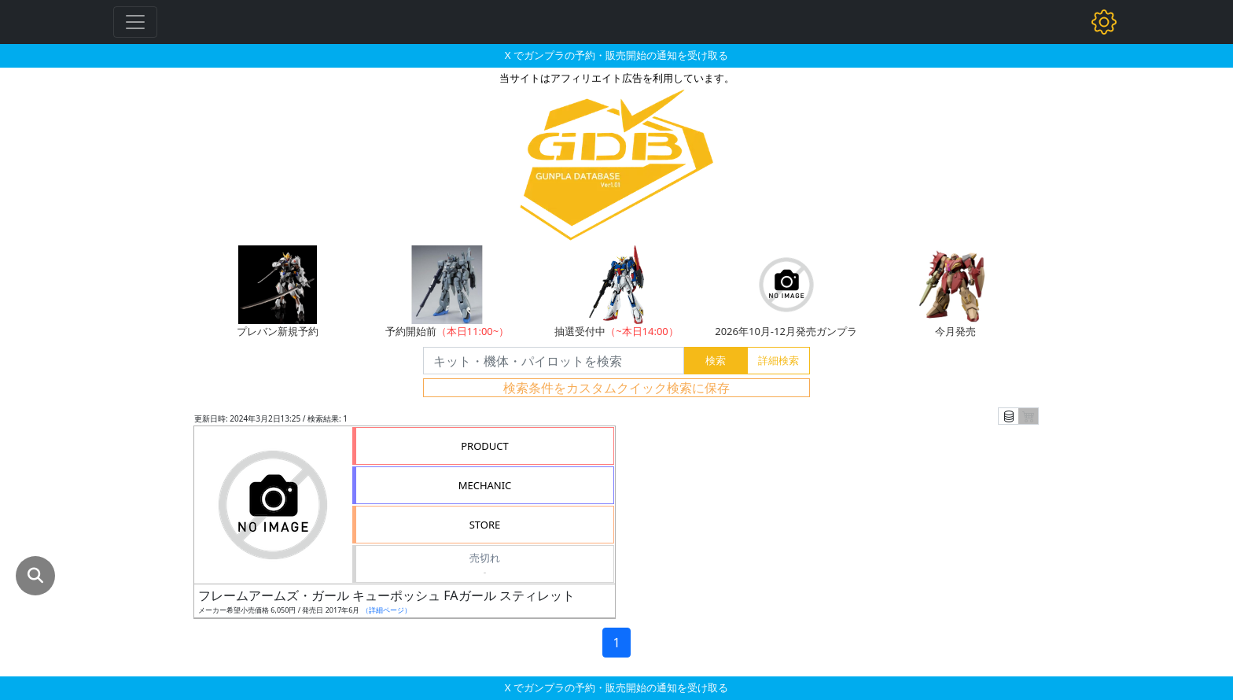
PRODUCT (485, 446)
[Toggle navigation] (135, 22)
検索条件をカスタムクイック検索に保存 (616, 387)
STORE (485, 525)
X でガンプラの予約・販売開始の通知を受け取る (616, 55)
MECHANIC (485, 485)
